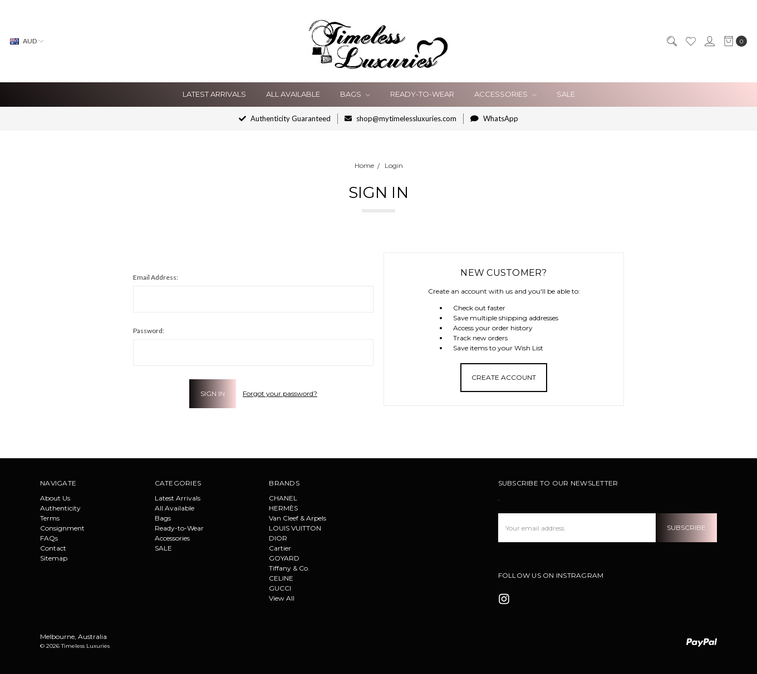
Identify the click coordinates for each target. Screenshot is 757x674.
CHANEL (283, 498)
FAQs (49, 538)
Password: (148, 330)
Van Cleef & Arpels (297, 518)
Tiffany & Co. (289, 568)
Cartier (280, 548)
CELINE (281, 578)
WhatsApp (494, 118)
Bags (355, 94)
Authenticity (60, 508)
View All (281, 598)
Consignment (62, 528)
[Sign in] (709, 41)
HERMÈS (283, 508)
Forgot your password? (280, 393)
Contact (53, 548)
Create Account (503, 377)
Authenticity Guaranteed (285, 118)
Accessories (505, 94)
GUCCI (280, 588)
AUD (26, 41)
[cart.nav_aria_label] (733, 41)
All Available (293, 94)
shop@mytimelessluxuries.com (400, 118)
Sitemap (53, 558)
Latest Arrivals (214, 94)
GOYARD (284, 558)
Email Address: (155, 277)
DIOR (278, 538)
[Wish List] (690, 41)
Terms (50, 518)
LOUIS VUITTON (295, 528)
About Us (55, 498)
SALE (566, 94)
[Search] (671, 41)
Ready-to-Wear (422, 94)
